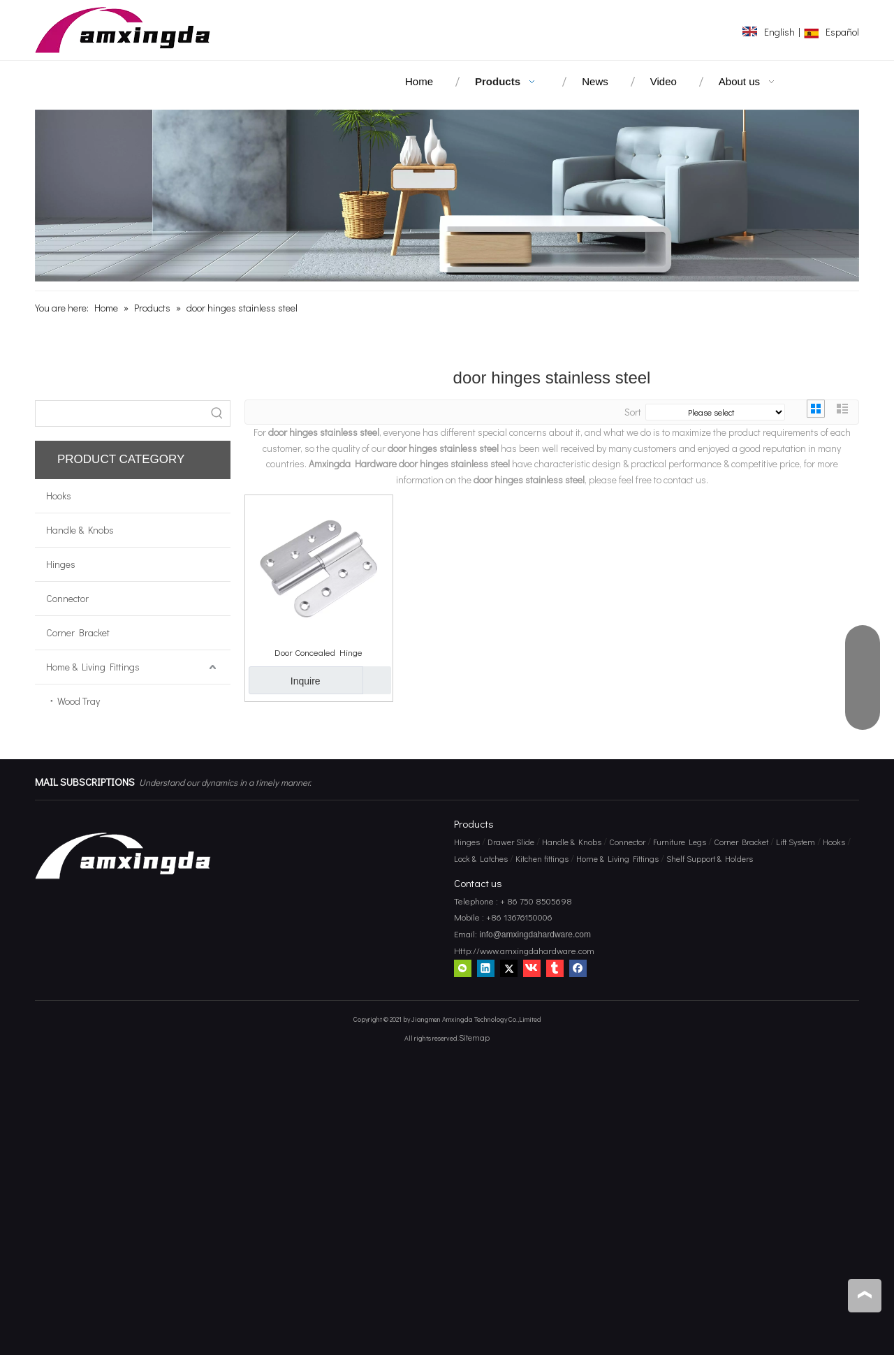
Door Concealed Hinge (318, 652)
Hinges (60, 564)
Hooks (58, 495)
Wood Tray (78, 701)
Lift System (795, 841)
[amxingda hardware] (447, 195)
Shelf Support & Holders (709, 858)
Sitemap (474, 1037)
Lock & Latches (481, 858)
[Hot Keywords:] (217, 413)
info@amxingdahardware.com (534, 934)
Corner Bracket (78, 632)
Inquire (285, 680)
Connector (67, 598)
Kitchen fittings (542, 858)
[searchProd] (120, 413)
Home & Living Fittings (93, 666)
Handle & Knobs (80, 529)
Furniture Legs (679, 841)
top (865, 1295)
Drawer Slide (511, 841)
